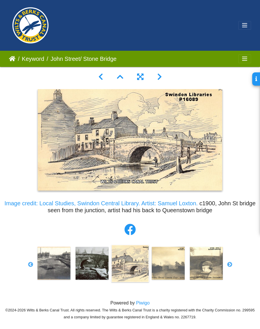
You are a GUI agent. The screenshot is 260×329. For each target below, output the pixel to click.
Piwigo (142, 302)
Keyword (33, 59)
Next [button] (230, 265)
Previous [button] (30, 265)
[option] (54, 263)
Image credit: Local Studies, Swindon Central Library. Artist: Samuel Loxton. (101, 203)
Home (12, 58)
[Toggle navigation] (244, 25)
